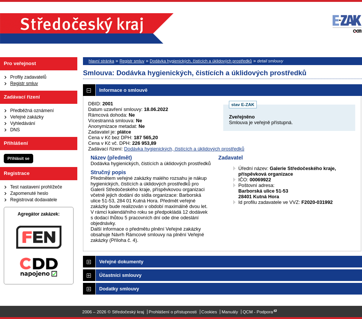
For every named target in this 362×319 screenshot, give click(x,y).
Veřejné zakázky (27, 117)
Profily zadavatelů (28, 77)
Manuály (230, 312)
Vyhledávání (22, 123)
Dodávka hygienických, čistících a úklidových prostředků (201, 61)
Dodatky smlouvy (119, 289)
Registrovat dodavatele (33, 199)
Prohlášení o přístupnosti (172, 312)
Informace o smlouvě (123, 90)
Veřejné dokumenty (121, 261)
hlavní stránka (101, 61)
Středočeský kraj (86, 28)
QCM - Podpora (257, 312)
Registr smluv (24, 83)
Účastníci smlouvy (120, 275)
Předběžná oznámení (32, 110)
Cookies (209, 312)
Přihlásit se (18, 158)
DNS (15, 129)
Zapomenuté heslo (29, 193)
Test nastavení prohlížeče (36, 187)
